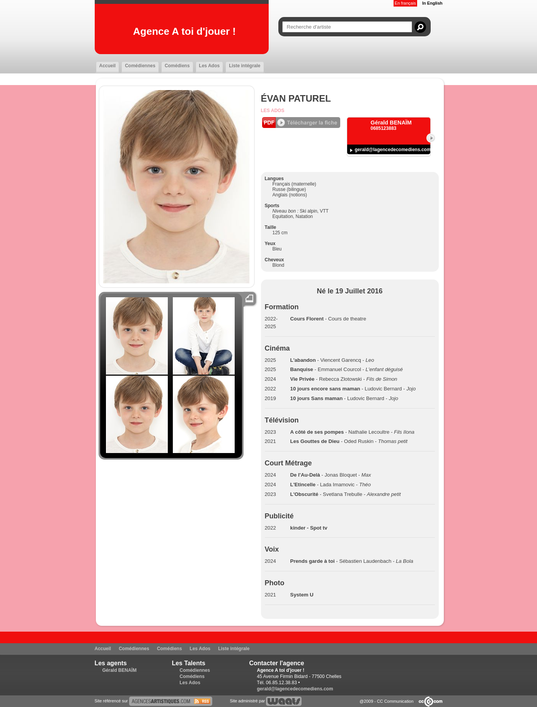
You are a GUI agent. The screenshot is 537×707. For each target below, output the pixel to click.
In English (432, 3)
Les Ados (209, 65)
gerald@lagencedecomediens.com (393, 149)
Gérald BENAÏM (119, 670)
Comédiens (177, 65)
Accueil (107, 65)
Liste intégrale (244, 65)
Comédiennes (140, 65)
